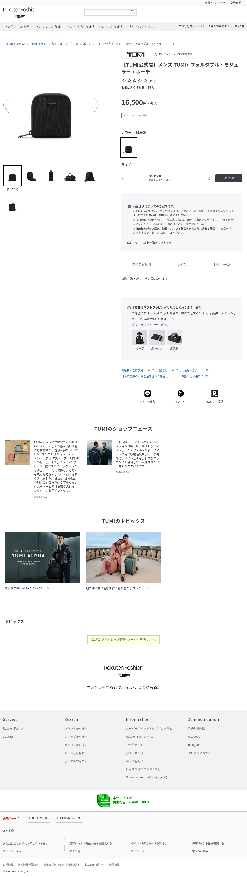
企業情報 (8, 864)
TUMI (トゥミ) (38, 44)
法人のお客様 (134, 761)
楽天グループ (213, 3)
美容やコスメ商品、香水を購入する (90, 843)
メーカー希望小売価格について (189, 376)
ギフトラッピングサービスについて (155, 325)
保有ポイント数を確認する (208, 843)
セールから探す (74, 753)
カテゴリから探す (76, 745)
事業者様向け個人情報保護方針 (62, 864)
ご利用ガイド (134, 745)
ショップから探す (76, 736)
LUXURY (8, 736)
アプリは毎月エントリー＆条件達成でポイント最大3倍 (211, 26)
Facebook (193, 736)
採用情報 (114, 864)
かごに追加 (228, 178)
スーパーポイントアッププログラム (149, 728)
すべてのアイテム (76, 761)
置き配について (168, 370)
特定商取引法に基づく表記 (143, 769)
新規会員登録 (196, 728)
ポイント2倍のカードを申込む (149, 843)
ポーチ (87, 44)
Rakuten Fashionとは (139, 736)
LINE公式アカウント (200, 753)
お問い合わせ (134, 753)
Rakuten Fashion (40, 12)
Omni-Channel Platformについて (147, 777)
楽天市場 (236, 3)
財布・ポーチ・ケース (65, 44)
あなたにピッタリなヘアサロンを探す (25, 843)
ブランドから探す (76, 728)
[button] (6, 105)
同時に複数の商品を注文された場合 (143, 376)
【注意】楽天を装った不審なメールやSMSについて (123, 639)
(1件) (152, 81)
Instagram (193, 745)
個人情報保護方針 (28, 864)
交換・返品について (195, 370)
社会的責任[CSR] (95, 864)
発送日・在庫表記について (137, 370)
